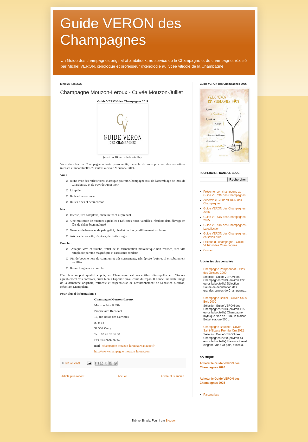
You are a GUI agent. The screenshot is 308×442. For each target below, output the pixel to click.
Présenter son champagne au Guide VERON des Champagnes (224, 193)
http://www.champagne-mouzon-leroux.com (122, 351)
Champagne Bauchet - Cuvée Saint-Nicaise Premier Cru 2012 (223, 328)
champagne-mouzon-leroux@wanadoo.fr (128, 345)
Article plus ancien (172, 376)
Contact (208, 250)
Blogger (171, 420)
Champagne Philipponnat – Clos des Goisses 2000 (224, 270)
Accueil (122, 376)
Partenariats (211, 394)
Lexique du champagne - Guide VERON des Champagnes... (223, 243)
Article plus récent (72, 376)
